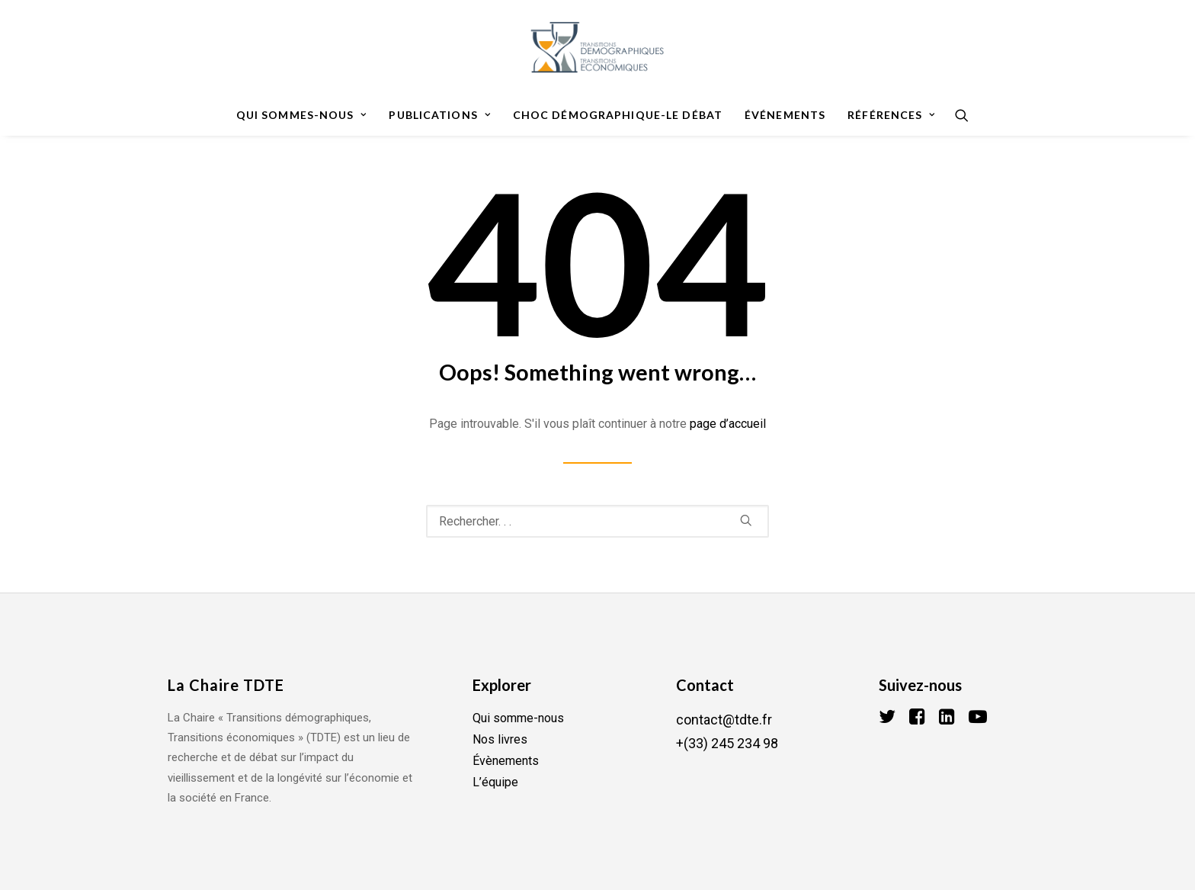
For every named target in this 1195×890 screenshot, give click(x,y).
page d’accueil (728, 423)
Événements (785, 114)
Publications (439, 114)
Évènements (506, 760)
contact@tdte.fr (724, 720)
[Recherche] (957, 115)
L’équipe (495, 782)
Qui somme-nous (518, 718)
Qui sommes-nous (301, 114)
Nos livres (500, 739)
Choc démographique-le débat (617, 114)
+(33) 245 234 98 (727, 743)
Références (891, 114)
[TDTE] (597, 47)
